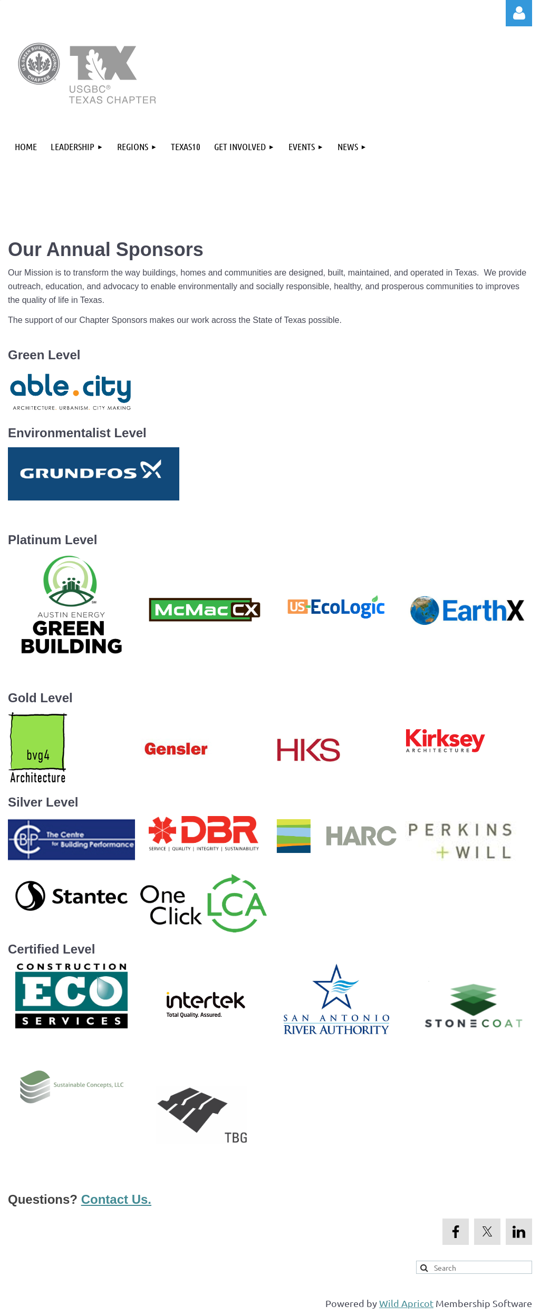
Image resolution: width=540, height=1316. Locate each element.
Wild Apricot (406, 1303)
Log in (519, 13)
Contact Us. (116, 1199)
